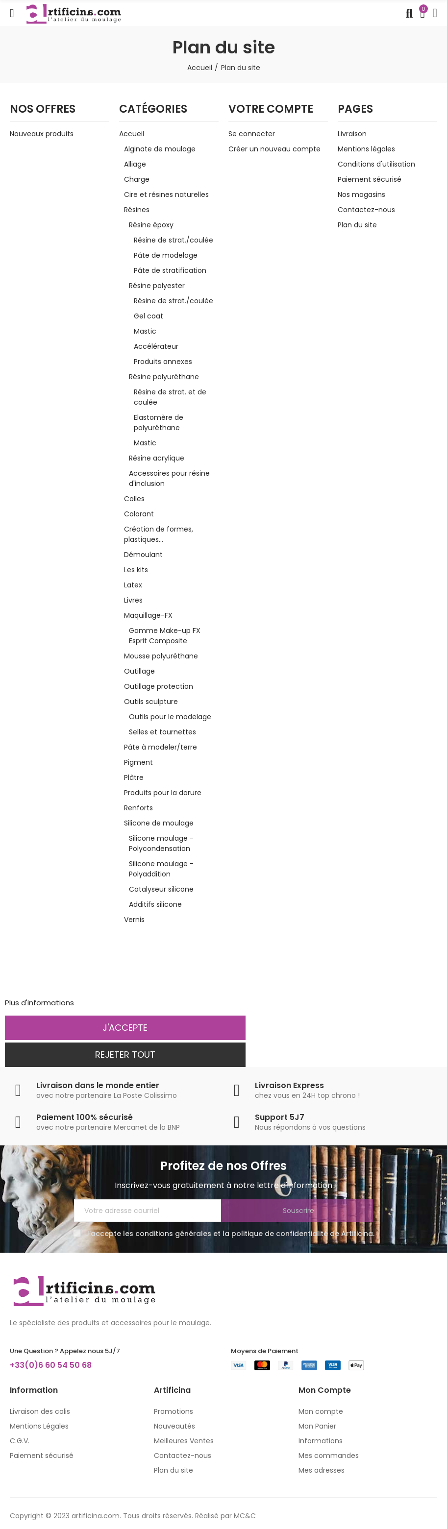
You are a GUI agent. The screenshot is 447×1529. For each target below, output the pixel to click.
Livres (133, 600)
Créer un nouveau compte (274, 149)
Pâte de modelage (166, 255)
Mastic (145, 331)
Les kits (136, 570)
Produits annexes (163, 361)
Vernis (134, 919)
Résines (136, 210)
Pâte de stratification (170, 270)
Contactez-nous (366, 210)
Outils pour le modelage (170, 717)
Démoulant (143, 554)
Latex (133, 585)
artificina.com (96, 1516)
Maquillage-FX (148, 615)
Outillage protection (158, 686)
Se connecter (251, 134)
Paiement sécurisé (369, 179)
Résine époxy (151, 225)
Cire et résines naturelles (166, 194)
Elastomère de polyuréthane (158, 423)
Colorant (139, 514)
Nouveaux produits (42, 134)
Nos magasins (361, 194)
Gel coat (148, 316)
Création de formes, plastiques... (158, 534)
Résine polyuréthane (164, 377)
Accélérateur (156, 346)
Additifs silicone (155, 904)
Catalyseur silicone (161, 889)
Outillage (139, 671)
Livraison (352, 134)
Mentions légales (366, 149)
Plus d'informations (39, 1002)
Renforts (138, 808)
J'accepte (125, 1027)
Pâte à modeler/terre (160, 747)
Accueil (131, 134)
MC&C (245, 1516)
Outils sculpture (151, 701)
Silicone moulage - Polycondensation (161, 843)
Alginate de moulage (160, 149)
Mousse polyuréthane (161, 656)
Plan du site (357, 225)
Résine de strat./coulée (173, 240)
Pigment (138, 762)
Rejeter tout (125, 1054)
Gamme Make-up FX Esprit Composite (164, 636)
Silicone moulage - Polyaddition (161, 869)
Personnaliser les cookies (121, 1002)
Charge (136, 179)
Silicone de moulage (159, 823)
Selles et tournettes (162, 732)
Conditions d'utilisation (376, 164)
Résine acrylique (156, 458)
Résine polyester (157, 286)
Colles (134, 499)
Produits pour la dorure (162, 793)
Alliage (135, 164)
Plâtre (134, 777)
